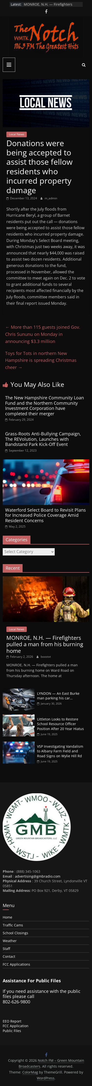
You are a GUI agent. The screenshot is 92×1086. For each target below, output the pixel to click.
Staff (6, 948)
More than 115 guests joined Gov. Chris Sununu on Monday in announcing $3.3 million (42, 334)
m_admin (51, 198)
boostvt (46, 657)
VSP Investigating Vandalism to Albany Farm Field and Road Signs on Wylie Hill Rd (60, 751)
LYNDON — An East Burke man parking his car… (58, 696)
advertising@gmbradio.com (37, 876)
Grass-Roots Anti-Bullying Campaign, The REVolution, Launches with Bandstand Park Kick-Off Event (43, 439)
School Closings (15, 933)
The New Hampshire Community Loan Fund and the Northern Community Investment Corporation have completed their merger (44, 406)
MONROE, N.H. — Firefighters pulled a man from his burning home (44, 644)
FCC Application (15, 1025)
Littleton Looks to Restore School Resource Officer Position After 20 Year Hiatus (60, 724)
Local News (16, 134)
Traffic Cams (13, 925)
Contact (9, 956)
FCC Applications (16, 964)
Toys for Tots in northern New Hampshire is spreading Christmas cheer (41, 360)
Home (7, 917)
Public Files (12, 1030)
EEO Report (12, 1021)
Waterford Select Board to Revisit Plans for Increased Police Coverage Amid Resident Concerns (45, 515)
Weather (10, 940)
